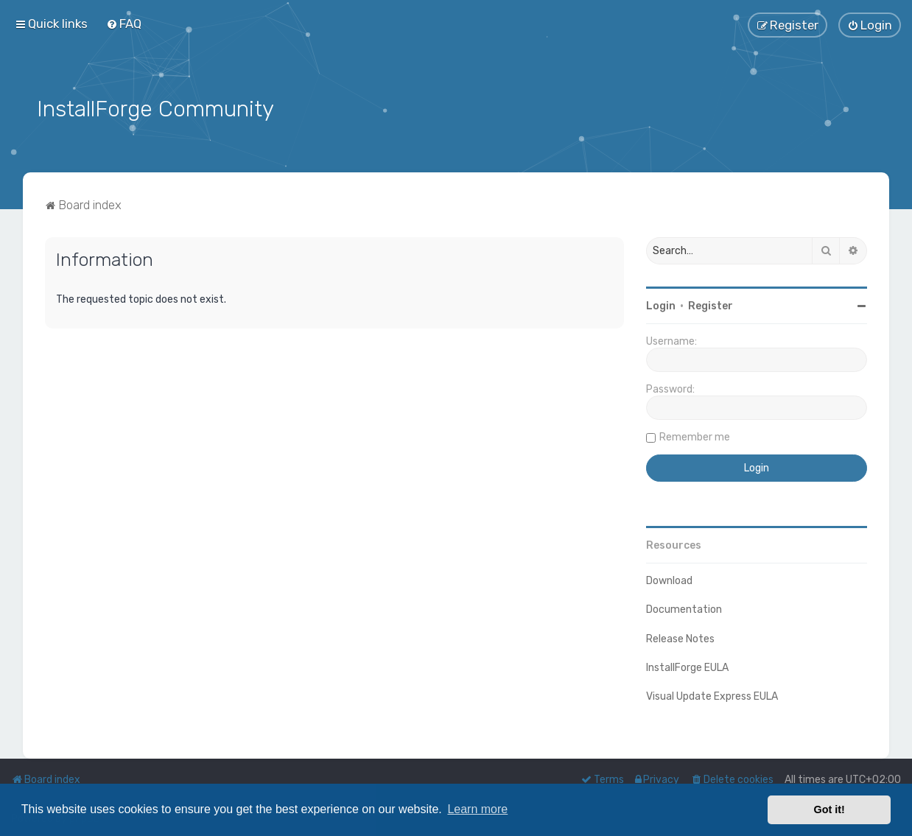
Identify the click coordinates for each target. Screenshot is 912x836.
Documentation (684, 609)
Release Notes (680, 637)
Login (661, 304)
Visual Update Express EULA (712, 695)
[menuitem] (123, 24)
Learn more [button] (477, 809)
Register (710, 304)
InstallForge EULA (687, 666)
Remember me (694, 435)
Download (669, 579)
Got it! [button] (829, 809)
